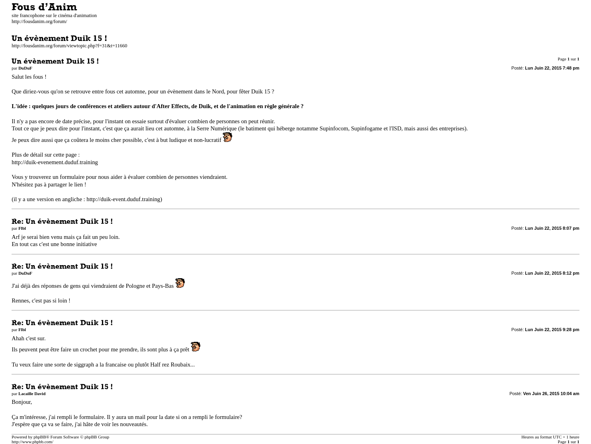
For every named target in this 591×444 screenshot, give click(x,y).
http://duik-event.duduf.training (123, 199)
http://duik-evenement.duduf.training (55, 162)
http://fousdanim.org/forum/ (39, 21)
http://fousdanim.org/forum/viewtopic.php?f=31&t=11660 (69, 45)
